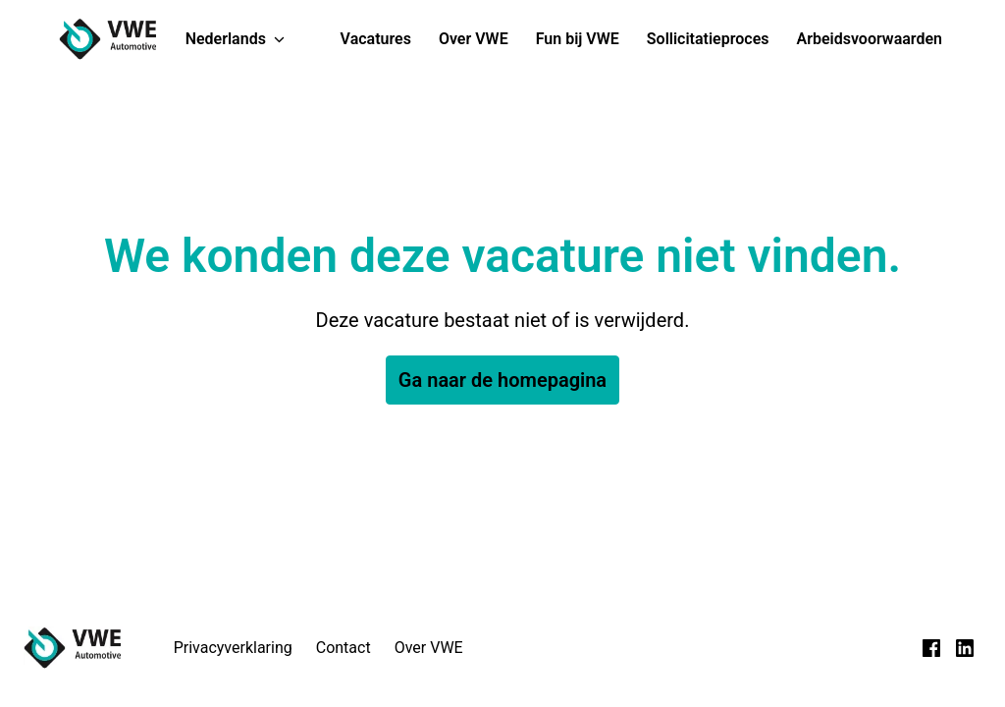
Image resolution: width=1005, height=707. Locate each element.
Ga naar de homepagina (502, 380)
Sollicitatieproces (708, 38)
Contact (343, 647)
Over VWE (473, 38)
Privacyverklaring (233, 647)
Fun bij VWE (577, 38)
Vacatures (376, 38)
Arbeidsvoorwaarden (870, 38)
